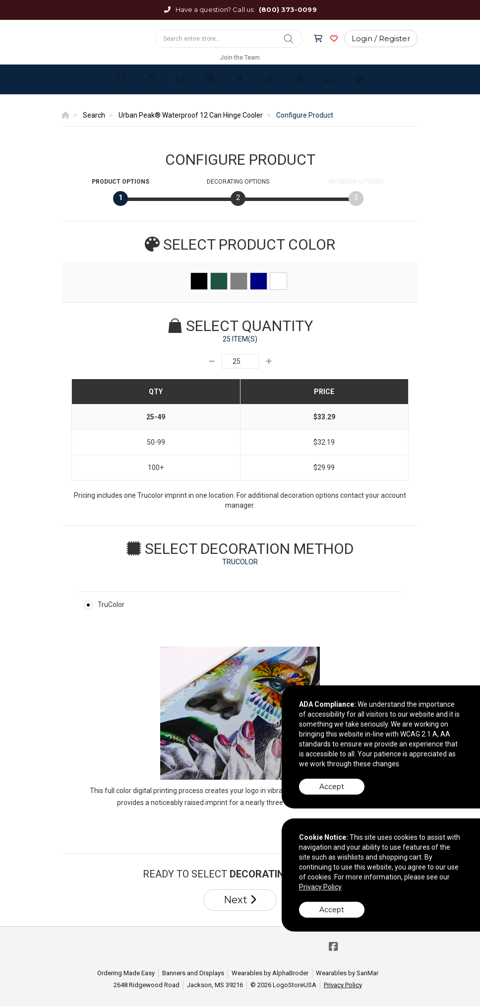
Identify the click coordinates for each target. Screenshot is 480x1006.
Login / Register (381, 38)
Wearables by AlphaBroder (270, 973)
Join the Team (240, 57)
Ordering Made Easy (126, 973)
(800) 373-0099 (287, 9)
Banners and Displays (193, 973)
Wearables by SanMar (347, 973)
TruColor (111, 604)
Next (240, 900)
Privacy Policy (343, 985)
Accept (331, 786)
